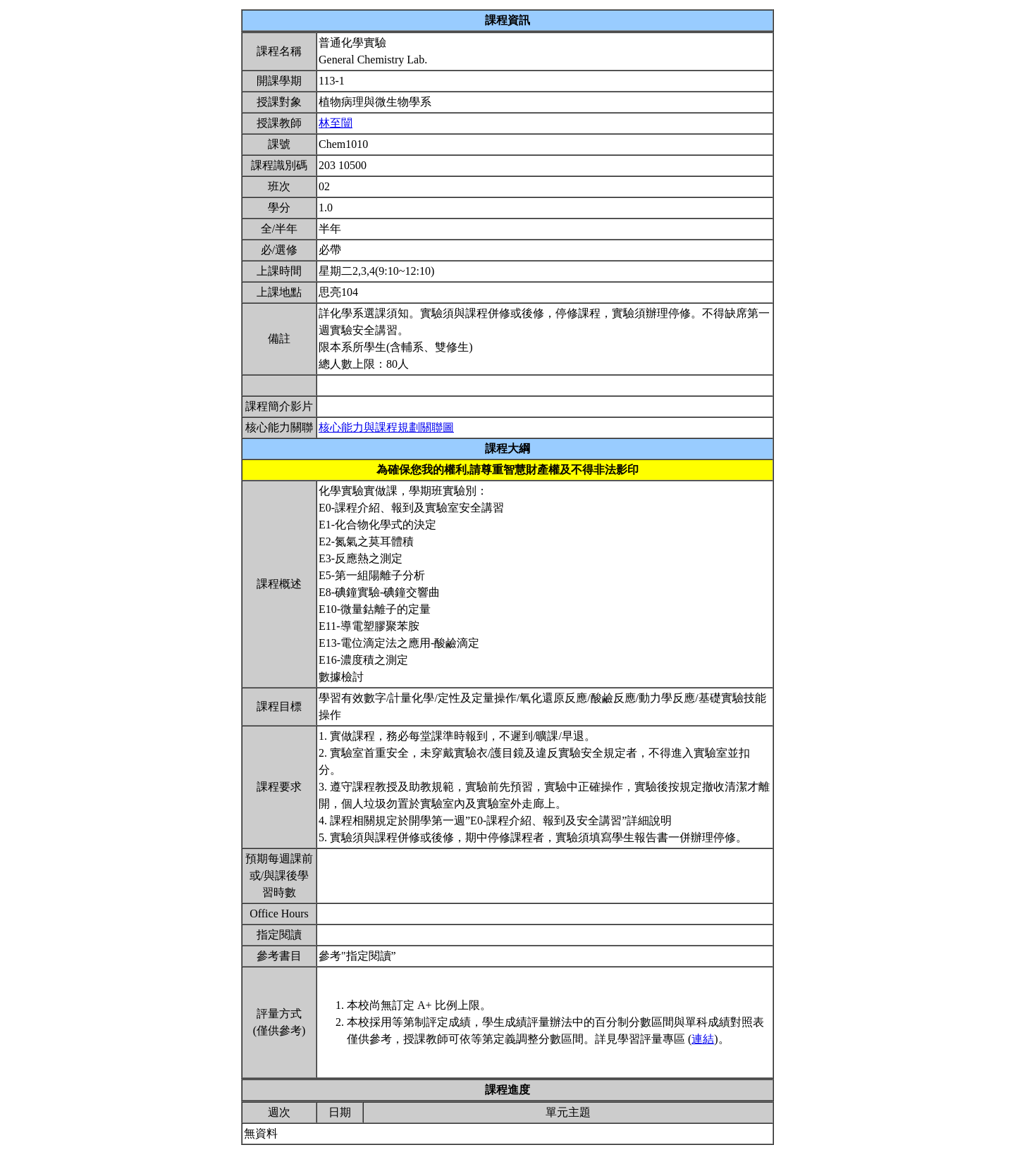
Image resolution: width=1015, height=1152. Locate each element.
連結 (702, 1039)
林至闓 (335, 123)
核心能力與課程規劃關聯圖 (386, 427)
